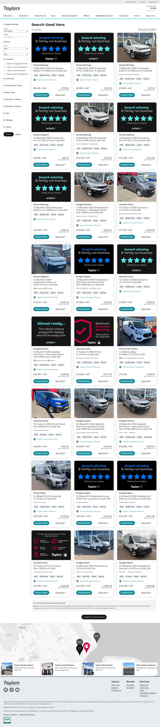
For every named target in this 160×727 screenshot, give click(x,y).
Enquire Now (41, 95)
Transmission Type (13, 85)
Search (9, 134)
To (4, 52)
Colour (8, 127)
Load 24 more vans (94, 617)
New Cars (8, 16)
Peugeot (130, 685)
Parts (136, 16)
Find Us (142, 2)
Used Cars (23, 16)
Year (7, 113)
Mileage (9, 120)
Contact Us (152, 2)
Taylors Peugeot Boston (17, 64)
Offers (86, 16)
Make (6, 28)
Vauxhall (130, 688)
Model (6, 34)
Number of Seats (13, 99)
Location (9, 59)
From (5, 46)
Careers (114, 688)
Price (7, 42)
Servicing (123, 16)
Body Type (10, 92)
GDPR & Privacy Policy (27, 714)
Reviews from (151, 8)
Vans (53, 16)
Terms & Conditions (10, 714)
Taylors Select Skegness (17, 74)
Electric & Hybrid (69, 16)
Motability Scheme (104, 16)
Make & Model (11, 24)
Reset (18, 134)
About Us (150, 16)
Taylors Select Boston (16, 71)
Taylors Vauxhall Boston (17, 67)
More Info (60, 95)
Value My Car (131, 2)
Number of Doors (13, 106)
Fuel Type (9, 79)
